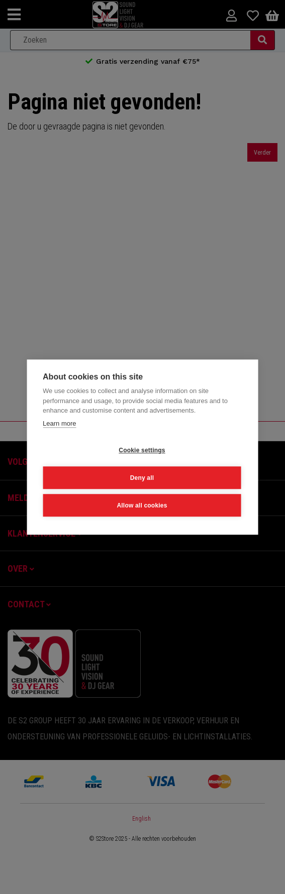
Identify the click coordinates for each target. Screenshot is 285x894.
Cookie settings (142, 449)
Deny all (142, 477)
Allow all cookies (142, 504)
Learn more (59, 423)
